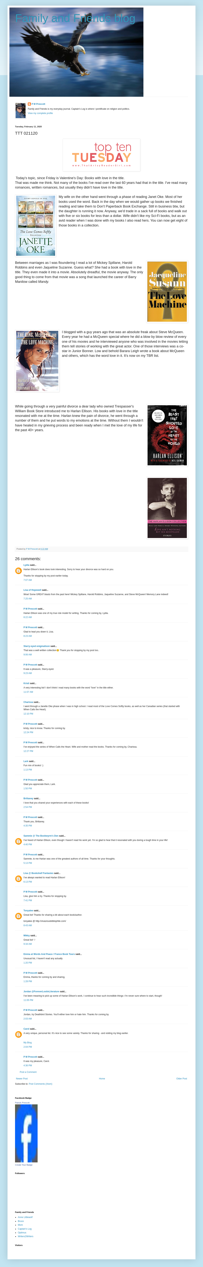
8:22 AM (27, 617)
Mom (20, 1225)
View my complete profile (40, 113)
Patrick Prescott (22, 1103)
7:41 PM (27, 900)
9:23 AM (27, 673)
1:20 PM (27, 962)
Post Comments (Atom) (40, 1084)
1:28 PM (27, 981)
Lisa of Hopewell (32, 590)
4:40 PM (27, 844)
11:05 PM (28, 1000)
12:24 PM (28, 732)
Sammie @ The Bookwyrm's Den (40, 836)
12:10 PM (28, 713)
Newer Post (22, 1078)
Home (102, 1078)
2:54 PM (27, 807)
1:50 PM (27, 788)
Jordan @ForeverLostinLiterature (41, 991)
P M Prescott (38, 104)
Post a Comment (28, 1072)
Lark (26, 761)
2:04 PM (27, 1047)
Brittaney (28, 798)
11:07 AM (28, 692)
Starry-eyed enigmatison (36, 646)
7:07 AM (27, 580)
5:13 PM (27, 863)
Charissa (28, 702)
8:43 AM (27, 925)
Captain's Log (25, 1229)
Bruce (21, 1221)
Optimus (22, 1232)
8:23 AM (27, 636)
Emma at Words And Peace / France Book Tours (49, 954)
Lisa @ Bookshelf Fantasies (38, 873)
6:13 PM (27, 882)
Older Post (181, 1078)
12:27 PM (28, 751)
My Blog (27, 1042)
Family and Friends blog (75, 18)
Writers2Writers (25, 1236)
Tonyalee (28, 910)
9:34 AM (27, 944)
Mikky (26, 935)
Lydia (26, 565)
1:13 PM (27, 769)
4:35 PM (27, 825)
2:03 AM (27, 1018)
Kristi (26, 683)
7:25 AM (27, 598)
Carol (26, 1029)
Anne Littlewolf (25, 1217)
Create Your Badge (24, 1165)
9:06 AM (27, 654)
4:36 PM (27, 1065)
